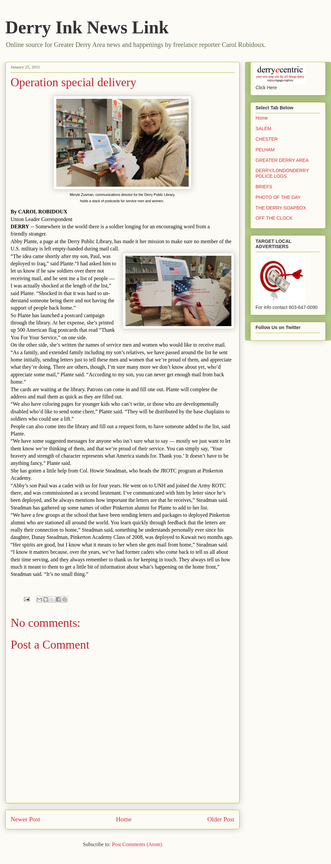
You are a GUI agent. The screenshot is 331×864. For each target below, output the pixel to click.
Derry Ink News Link (87, 27)
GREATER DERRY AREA (282, 160)
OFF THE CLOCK (274, 218)
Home (123, 819)
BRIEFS (264, 186)
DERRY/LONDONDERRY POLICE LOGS (282, 173)
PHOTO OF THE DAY (278, 197)
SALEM (263, 128)
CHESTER (267, 139)
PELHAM (265, 149)
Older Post (220, 819)
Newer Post (25, 819)
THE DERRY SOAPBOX (281, 207)
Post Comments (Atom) (137, 844)
